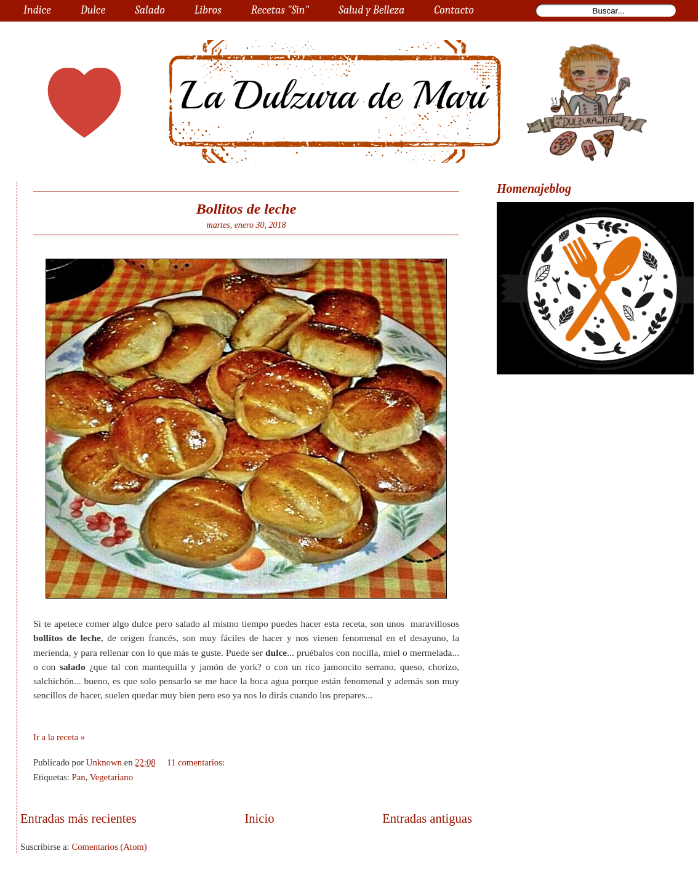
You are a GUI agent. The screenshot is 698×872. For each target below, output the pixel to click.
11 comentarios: (197, 762)
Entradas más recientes (78, 818)
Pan (79, 777)
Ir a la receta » (59, 737)
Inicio (259, 818)
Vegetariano (111, 777)
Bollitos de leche (246, 209)
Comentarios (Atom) (108, 847)
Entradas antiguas (427, 818)
